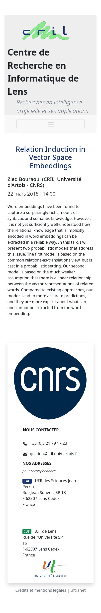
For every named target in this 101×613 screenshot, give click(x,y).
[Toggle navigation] (50, 124)
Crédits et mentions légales (40, 590)
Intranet (78, 590)
